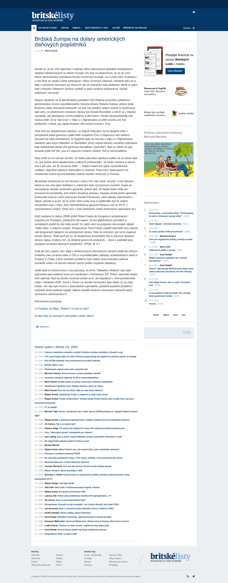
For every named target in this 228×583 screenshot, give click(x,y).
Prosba (156, 303)
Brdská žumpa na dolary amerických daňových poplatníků (85, 382)
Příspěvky (113, 565)
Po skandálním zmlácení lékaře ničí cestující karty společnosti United (170, 295)
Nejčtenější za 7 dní (97, 28)
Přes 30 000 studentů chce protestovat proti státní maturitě (72, 361)
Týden (156, 315)
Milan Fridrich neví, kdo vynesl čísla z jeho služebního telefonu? (89, 449)
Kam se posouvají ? (71, 500)
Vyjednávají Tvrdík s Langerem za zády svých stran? (83, 394)
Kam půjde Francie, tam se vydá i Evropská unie (169, 284)
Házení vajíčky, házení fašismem (75, 513)
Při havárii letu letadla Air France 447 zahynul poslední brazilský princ (92, 428)
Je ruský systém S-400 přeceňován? (169, 231)
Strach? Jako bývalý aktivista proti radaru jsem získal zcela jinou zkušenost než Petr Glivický (171, 271)
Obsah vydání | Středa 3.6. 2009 (56, 347)
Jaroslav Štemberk (53, 466)
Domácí (59, 555)
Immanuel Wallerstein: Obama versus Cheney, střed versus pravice (97, 521)
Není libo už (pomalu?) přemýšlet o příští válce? (66, 316)
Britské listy (56, 17)
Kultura (34, 562)
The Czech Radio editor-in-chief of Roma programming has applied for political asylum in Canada (90, 356)
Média (59, 562)
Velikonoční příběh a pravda (165, 250)
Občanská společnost (40, 565)
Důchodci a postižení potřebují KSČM (62, 453)
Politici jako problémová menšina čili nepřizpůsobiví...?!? (84, 496)
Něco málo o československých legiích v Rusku (77, 487)
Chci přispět (175, 71)
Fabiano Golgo (52, 428)
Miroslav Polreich (53, 373)
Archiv (65, 28)
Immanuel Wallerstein (55, 521)
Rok (175, 315)
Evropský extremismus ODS (72, 492)
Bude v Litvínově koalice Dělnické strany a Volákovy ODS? (86, 508)
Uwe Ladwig (50, 437)
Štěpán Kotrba (51, 394)
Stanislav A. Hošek (53, 475)
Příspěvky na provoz (135, 28)
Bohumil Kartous (168, 236)
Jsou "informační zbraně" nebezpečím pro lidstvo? (69, 432)
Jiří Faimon (50, 424)
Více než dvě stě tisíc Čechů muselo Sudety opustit (87, 466)
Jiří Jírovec (50, 500)
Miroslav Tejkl (51, 411)
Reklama (88, 565)
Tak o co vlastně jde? (66, 424)
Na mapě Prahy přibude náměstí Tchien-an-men (67, 441)
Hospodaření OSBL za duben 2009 (61, 534)
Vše (184, 315)
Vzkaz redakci (115, 558)
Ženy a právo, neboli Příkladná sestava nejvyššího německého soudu (89, 437)
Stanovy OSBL (115, 555)
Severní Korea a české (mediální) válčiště (81, 373)
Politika (59, 558)
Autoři (116, 28)
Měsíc (166, 315)
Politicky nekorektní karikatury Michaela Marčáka (163, 134)
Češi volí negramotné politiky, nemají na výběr (170, 241)
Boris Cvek (165, 247)
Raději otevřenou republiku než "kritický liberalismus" (168, 259)
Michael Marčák (52, 445)
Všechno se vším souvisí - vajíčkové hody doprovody (84, 525)
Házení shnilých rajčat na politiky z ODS (63, 470)
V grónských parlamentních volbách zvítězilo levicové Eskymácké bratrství (94, 420)
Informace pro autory (118, 562)
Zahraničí (35, 555)
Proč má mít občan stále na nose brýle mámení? (80, 390)
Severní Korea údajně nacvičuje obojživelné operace (82, 530)
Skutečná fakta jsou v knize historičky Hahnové (67, 462)
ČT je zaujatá (51, 407)
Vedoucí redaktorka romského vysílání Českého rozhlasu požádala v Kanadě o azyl (84, 352)
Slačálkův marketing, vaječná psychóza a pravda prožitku (84, 517)
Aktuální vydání (48, 28)
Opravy (87, 562)
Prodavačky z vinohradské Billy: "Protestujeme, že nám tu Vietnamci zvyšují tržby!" (171, 215)
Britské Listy (170, 558)
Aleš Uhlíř (49, 487)
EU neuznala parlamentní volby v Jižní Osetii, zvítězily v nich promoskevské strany (84, 458)
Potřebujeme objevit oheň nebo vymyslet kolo (66, 369)
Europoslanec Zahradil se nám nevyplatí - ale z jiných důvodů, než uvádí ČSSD (82, 504)
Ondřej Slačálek (52, 513)
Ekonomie (35, 558)
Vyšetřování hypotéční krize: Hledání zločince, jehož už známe (74, 386)
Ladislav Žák (51, 496)
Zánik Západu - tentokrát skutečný (168, 223)
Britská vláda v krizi (54, 365)
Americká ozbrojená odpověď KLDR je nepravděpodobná (72, 378)
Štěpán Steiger (52, 483)
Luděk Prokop (51, 525)
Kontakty (88, 558)
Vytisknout (42, 326)
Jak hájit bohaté (66, 483)
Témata (77, 28)
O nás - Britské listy (92, 555)
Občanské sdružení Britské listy (63, 576)
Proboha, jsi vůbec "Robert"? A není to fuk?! (63, 308)
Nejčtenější (151, 202)
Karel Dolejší (51, 517)
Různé (59, 565)
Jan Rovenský (51, 508)
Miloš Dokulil (51, 51)
